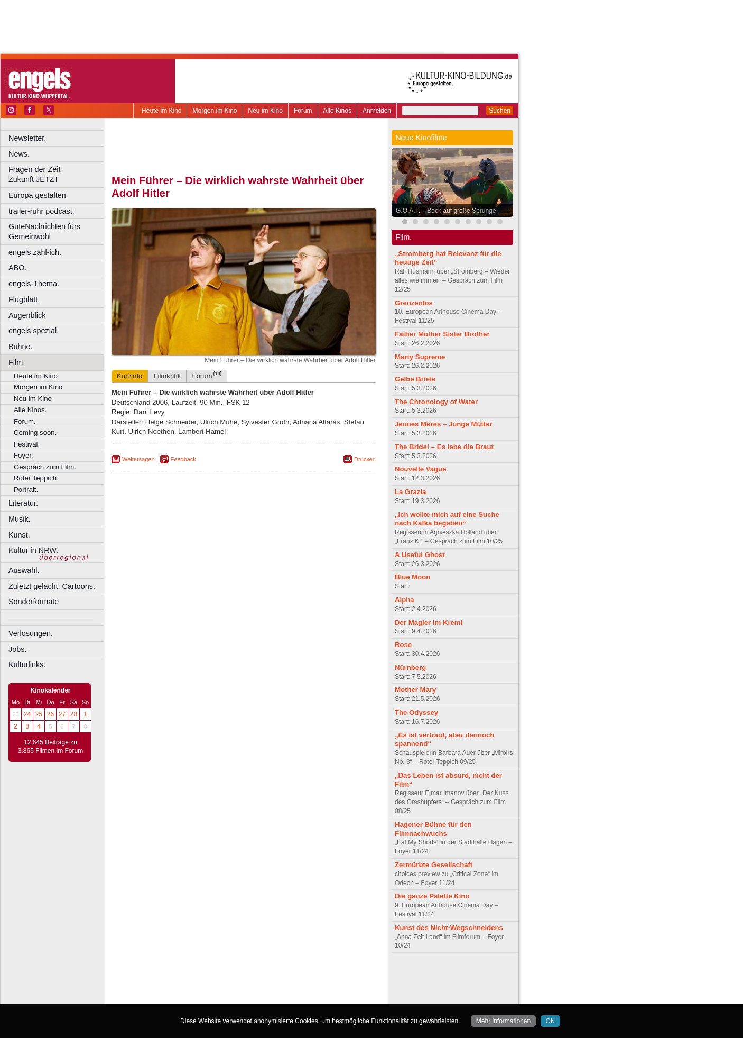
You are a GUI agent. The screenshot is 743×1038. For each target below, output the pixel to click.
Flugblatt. (24, 299)
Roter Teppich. (36, 478)
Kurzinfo (129, 376)
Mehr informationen (503, 1021)
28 (73, 714)
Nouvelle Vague (420, 469)
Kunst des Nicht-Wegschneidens (449, 928)
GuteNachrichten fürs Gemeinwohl (44, 231)
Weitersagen (138, 459)
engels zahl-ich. (34, 252)
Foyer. (23, 455)
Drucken (365, 459)
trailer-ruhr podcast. (41, 211)
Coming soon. (35, 432)
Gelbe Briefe (415, 379)
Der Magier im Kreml (428, 622)
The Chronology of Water (436, 402)
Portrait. (26, 490)
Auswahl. (23, 570)
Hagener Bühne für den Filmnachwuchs (433, 829)
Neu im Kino (265, 110)
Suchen (499, 110)
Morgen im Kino (214, 110)
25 (38, 714)
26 (50, 714)
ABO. (17, 267)
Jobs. (17, 649)
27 (62, 714)
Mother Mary (415, 690)
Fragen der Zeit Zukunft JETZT (57, 174)
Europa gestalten (37, 195)
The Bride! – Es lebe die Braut (444, 447)
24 (27, 714)
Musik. (19, 519)
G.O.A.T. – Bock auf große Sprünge (446, 210)
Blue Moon (412, 577)
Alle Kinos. (30, 410)
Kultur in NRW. (33, 550)
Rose (403, 645)
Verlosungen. (30, 633)
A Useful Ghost (420, 555)
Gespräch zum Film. (45, 467)
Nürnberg (410, 667)
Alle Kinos (337, 110)
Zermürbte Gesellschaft (433, 865)
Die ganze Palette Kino (432, 896)
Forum (303, 110)
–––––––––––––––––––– (50, 617)
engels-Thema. (33, 283)
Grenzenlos (414, 303)
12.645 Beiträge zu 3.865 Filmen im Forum (50, 746)
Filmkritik (167, 376)
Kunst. (19, 535)
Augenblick (26, 315)
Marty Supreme (420, 357)
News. (19, 154)
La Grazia (410, 492)
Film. (16, 362)
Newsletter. (27, 138)
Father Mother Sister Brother (442, 334)
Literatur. (23, 503)
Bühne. (20, 346)
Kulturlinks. (26, 664)
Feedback (183, 459)
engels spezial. (33, 330)
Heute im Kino (161, 110)
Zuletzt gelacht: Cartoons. (51, 586)
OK (550, 1021)
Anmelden (377, 110)
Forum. (25, 421)
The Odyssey (416, 712)
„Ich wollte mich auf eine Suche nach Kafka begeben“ (447, 519)
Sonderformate (33, 601)
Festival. (27, 444)
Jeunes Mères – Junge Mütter (444, 424)
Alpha (404, 600)
